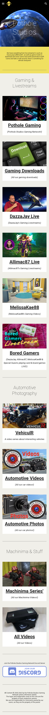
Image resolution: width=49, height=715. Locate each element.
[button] (3, 3)
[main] (24, 28)
